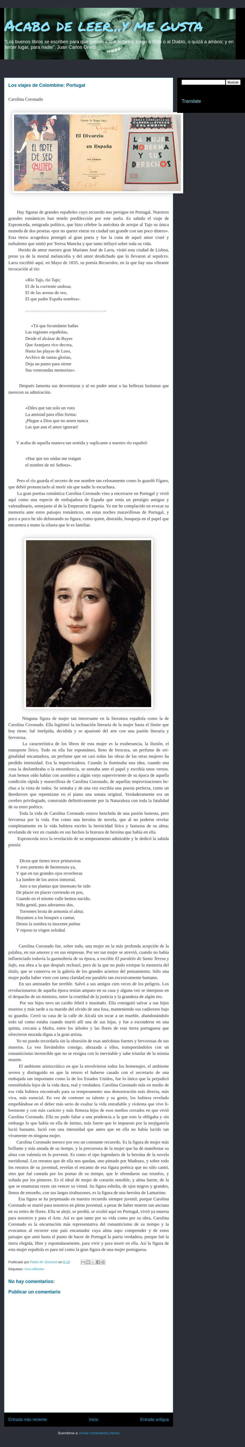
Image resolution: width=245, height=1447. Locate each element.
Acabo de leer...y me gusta (103, 25)
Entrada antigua (154, 1419)
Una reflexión (34, 1269)
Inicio (93, 1419)
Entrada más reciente (27, 1419)
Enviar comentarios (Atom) (99, 1433)
